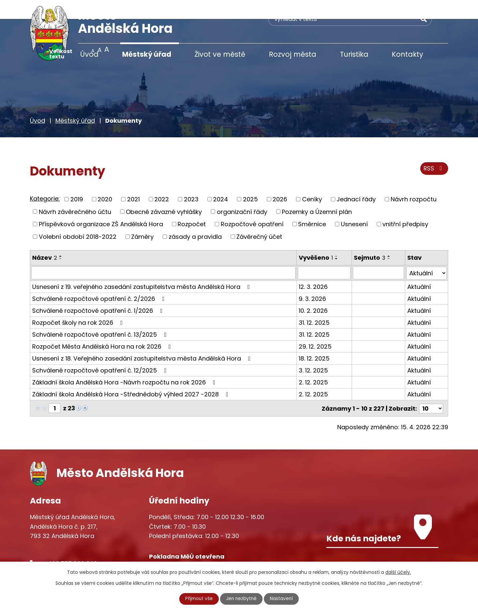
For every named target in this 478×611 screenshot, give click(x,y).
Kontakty (407, 54)
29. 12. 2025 (315, 327)
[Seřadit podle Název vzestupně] (60, 237)
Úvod (89, 54)
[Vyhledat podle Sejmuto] (378, 253)
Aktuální (419, 267)
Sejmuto (369, 238)
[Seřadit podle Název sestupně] (60, 239)
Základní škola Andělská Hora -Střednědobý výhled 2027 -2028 (131, 375)
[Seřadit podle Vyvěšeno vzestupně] (336, 237)
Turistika (354, 54)
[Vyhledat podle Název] (163, 253)
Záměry (142, 217)
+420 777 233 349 (70, 544)
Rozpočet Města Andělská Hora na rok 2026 (103, 327)
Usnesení (354, 205)
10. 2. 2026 (313, 291)
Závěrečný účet (259, 217)
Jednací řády (356, 180)
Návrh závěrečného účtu (75, 192)
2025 (250, 180)
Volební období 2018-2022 (78, 217)
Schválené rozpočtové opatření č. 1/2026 (98, 291)
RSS (434, 150)
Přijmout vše (198, 598)
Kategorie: (45, 179)
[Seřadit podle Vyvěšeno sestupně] (336, 239)
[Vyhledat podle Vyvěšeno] (324, 253)
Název (44, 238)
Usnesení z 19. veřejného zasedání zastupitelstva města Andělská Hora (142, 267)
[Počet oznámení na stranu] (431, 388)
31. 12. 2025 (314, 303)
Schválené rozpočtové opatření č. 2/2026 (99, 279)
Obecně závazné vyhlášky (164, 192)
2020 (105, 180)
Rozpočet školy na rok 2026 (78, 303)
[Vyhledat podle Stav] (426, 253)
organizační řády (242, 192)
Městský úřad (146, 54)
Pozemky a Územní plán (317, 192)
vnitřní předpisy (405, 205)
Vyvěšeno (316, 238)
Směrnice (312, 205)
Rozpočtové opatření (252, 205)
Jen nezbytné (242, 598)
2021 (133, 180)
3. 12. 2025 (313, 351)
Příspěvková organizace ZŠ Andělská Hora (101, 205)
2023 (191, 180)
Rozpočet (192, 205)
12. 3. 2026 (313, 267)
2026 (280, 180)
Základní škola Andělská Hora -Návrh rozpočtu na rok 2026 (125, 363)
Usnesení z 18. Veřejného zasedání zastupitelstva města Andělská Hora (142, 339)
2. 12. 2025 (313, 363)
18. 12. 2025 (314, 339)
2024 (220, 180)
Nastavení (282, 598)
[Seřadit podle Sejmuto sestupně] (389, 239)
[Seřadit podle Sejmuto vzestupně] (389, 237)
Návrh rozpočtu (414, 180)
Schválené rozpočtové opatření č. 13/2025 (100, 315)
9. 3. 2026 (312, 279)
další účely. (398, 572)
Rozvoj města (292, 54)
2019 (76, 180)
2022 (161, 180)
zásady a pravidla (195, 217)
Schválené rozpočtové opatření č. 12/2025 (100, 351)
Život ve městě (220, 54)
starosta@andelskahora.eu (83, 557)
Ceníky (312, 180)
